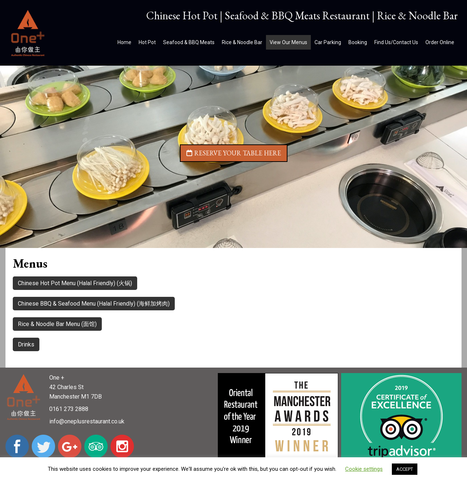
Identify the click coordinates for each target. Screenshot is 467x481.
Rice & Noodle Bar (242, 42)
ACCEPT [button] (404, 469)
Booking (357, 42)
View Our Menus (288, 42)
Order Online (439, 42)
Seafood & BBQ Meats (189, 42)
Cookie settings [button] (364, 469)
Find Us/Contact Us (396, 42)
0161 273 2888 (68, 409)
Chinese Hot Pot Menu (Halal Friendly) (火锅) (75, 283)
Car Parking (327, 42)
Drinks (26, 344)
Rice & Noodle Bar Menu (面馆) (57, 324)
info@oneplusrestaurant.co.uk (86, 421)
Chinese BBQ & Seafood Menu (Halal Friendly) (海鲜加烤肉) (94, 303)
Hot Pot (147, 42)
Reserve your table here (233, 153)
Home (124, 42)
